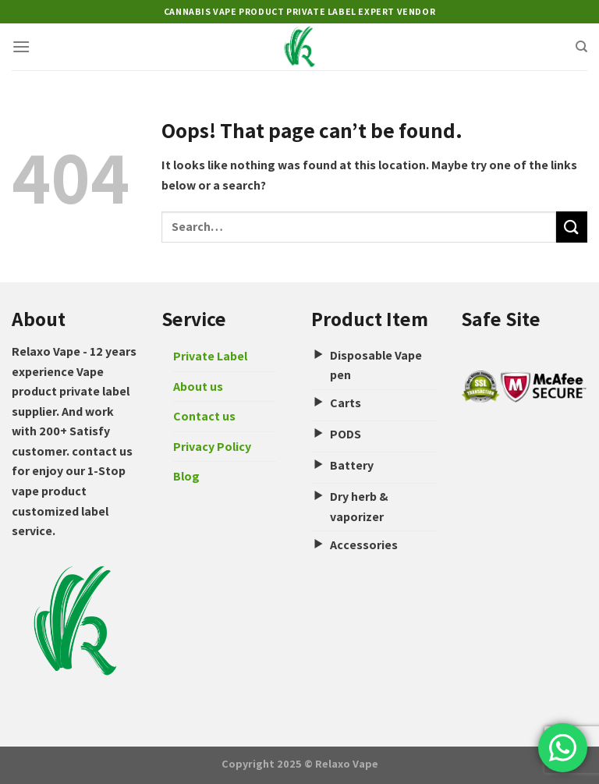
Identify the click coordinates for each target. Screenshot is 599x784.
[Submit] (571, 226)
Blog (186, 476)
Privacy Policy (212, 446)
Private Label (210, 356)
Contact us (204, 416)
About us (198, 386)
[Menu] (21, 46)
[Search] (581, 47)
